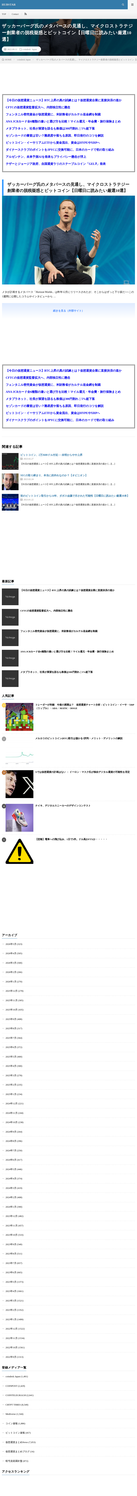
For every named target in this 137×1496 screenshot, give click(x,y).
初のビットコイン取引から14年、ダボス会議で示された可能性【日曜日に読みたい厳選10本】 (74, 495)
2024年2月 (11, 1197)
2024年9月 (11, 1131)
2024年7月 (11, 1150)
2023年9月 (11, 1244)
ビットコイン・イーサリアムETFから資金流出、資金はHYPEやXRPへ (53, 142)
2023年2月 (11, 1310)
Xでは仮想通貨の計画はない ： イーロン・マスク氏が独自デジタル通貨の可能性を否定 (82, 772)
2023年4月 (11, 1291)
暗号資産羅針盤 (14, 1461)
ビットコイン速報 (15, 1432)
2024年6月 (11, 1159)
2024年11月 (12, 1113)
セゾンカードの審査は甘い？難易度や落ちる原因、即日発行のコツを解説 (55, 135)
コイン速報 (12, 1423)
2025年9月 (11, 1019)
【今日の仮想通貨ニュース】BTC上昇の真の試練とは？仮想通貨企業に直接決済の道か (64, 100)
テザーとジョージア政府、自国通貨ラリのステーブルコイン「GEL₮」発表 (56, 163)
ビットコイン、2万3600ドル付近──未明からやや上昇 (51, 455)
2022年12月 (12, 1328)
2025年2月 (11, 1084)
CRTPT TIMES (13, 1404)
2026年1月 (11, 981)
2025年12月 (12, 990)
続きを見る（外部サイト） (68, 310)
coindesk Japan (30, 49)
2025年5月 (11, 1056)
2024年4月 (11, 1178)
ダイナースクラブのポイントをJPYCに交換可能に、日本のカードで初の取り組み (60, 149)
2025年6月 (11, 1047)
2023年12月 (12, 1216)
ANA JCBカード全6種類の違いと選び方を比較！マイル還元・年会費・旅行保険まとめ (63, 121)
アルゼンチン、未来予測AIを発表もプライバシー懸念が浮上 (46, 156)
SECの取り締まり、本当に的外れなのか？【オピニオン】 (54, 475)
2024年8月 (11, 1141)
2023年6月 (11, 1272)
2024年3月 (11, 1188)
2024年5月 (11, 1169)
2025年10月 (12, 1009)
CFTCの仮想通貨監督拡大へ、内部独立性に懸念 (38, 107)
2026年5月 (11, 944)
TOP (4, 14)
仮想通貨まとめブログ (18, 1451)
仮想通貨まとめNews (17, 1442)
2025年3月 (11, 1075)
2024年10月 (12, 1122)
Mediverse (11, 1414)
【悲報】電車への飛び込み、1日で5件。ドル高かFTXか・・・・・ (71, 839)
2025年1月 (11, 1094)
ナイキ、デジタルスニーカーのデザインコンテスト (63, 805)
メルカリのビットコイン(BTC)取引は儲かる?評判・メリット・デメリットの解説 (79, 738)
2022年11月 (12, 1338)
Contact (15, 14)
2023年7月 (11, 1263)
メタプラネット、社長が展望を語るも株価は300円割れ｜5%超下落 (50, 128)
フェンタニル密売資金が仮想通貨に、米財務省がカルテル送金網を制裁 (53, 114)
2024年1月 (11, 1206)
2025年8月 (11, 1028)
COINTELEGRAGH (16, 1395)
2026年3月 (11, 962)
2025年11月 (12, 1000)
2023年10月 (12, 1234)
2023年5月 (11, 1281)
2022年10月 (12, 1347)
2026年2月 (11, 972)
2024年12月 (12, 1103)
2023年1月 (11, 1319)
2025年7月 (11, 1037)
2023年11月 (12, 1225)
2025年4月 (11, 1066)
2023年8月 (11, 1253)
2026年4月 (11, 953)
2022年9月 (11, 1357)
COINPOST (11, 1386)
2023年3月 (11, 1300)
